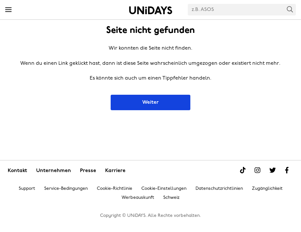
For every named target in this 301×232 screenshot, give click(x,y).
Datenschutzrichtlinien (219, 188)
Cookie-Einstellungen (163, 188)
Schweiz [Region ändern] (171, 197)
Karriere (115, 170)
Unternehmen (53, 170)
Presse (88, 170)
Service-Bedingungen (66, 188)
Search (290, 9)
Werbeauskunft (138, 197)
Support (27, 188)
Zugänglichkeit (267, 188)
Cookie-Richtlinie (114, 188)
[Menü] (8, 10)
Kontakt (17, 170)
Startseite (150, 10)
